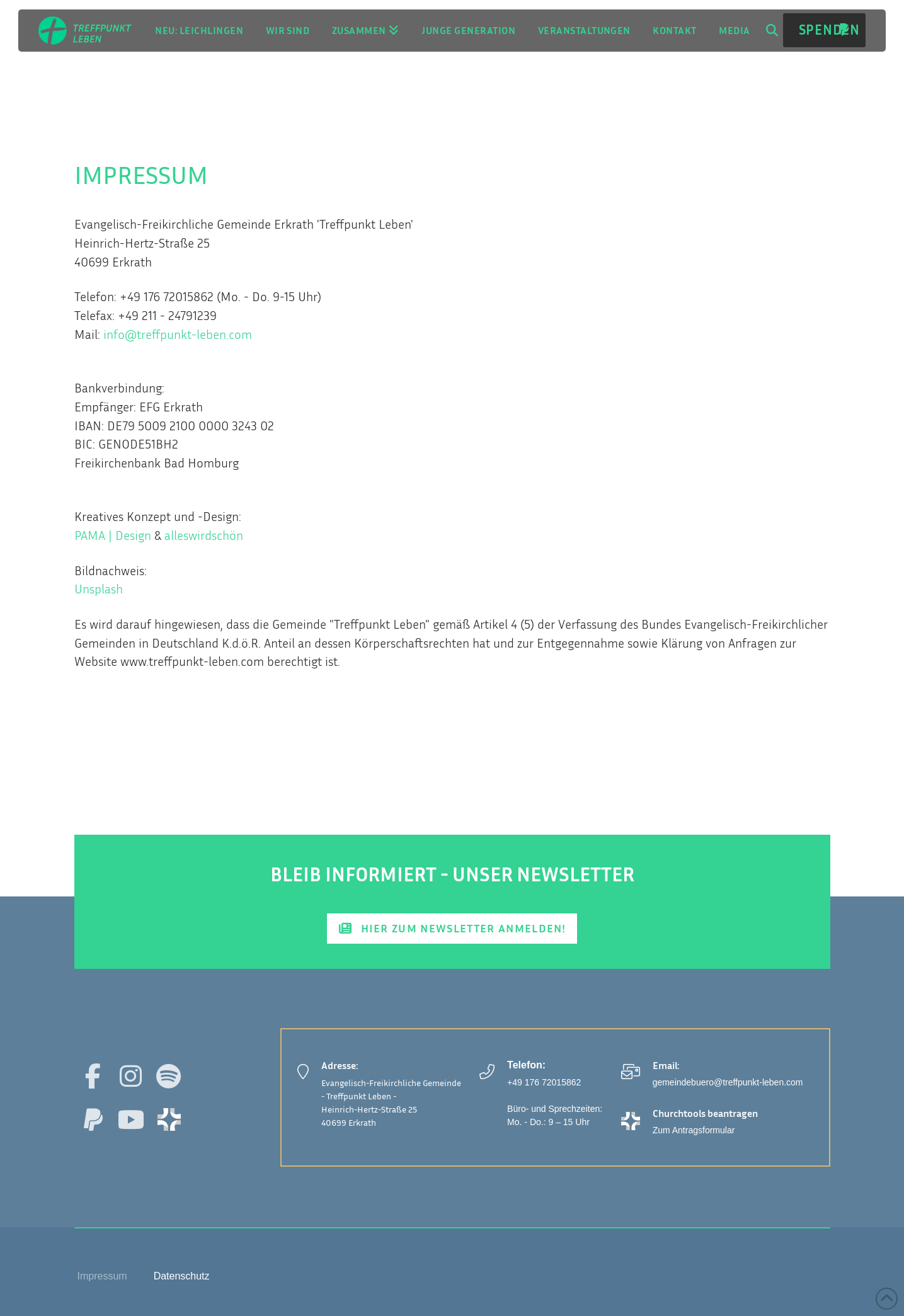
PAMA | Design (112, 535)
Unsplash (98, 588)
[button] (771, 30)
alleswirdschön (203, 535)
